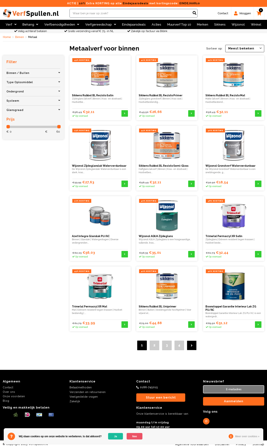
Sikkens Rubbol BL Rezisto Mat (225, 95)
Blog (6, 400)
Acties (156, 24)
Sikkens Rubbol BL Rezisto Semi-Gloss (163, 165)
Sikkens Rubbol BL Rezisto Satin (92, 95)
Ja (115, 436)
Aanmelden (233, 401)
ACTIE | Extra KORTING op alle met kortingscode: (133, 3)
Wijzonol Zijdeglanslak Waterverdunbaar (99, 165)
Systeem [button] (33, 100)
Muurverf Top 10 (179, 24)
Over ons (9, 391)
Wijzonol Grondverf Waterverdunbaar (230, 165)
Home (7, 37)
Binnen (19, 37)
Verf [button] (11, 24)
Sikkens (219, 24)
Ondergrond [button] (33, 91)
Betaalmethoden (81, 387)
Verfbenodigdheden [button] (61, 24)
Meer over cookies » (247, 436)
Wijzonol (238, 24)
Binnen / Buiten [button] (33, 72)
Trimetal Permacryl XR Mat (89, 306)
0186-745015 (149, 387)
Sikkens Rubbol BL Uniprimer (157, 306)
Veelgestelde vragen (84, 396)
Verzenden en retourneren (88, 392)
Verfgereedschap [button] (100, 24)
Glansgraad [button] (33, 109)
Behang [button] (30, 24)
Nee (134, 436)
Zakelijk (75, 401)
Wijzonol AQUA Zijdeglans (156, 236)
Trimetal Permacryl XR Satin (223, 236)
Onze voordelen (14, 396)
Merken (202, 24)
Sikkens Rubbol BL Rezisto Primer (160, 95)
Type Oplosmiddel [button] (33, 82)
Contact (8, 387)
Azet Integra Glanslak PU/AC (91, 236)
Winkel (256, 24)
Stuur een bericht (161, 397)
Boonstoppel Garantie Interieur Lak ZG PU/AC (230, 308)
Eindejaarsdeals (134, 24)
